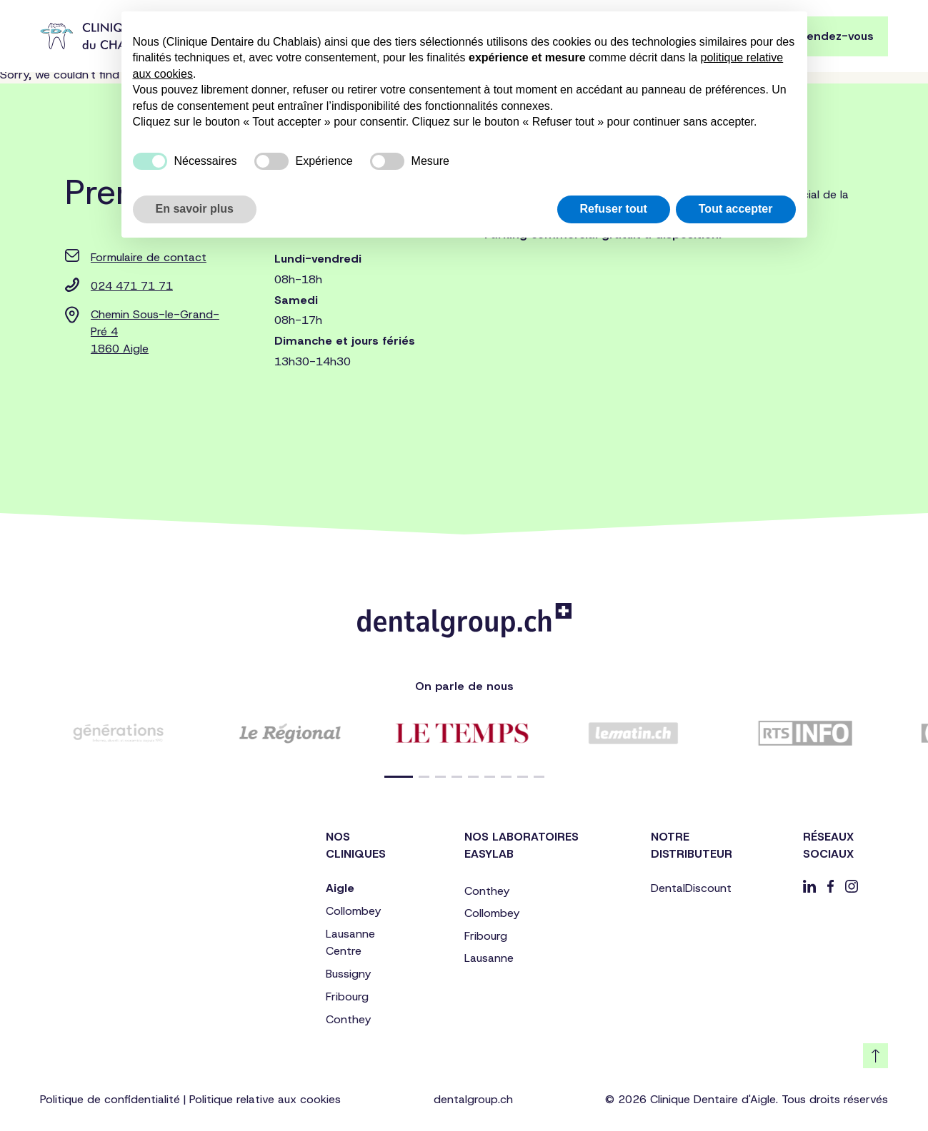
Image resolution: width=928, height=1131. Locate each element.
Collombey (353, 910)
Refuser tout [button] (613, 209)
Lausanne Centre (350, 942)
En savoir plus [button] (195, 209)
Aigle (340, 888)
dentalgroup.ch (473, 1099)
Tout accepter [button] (736, 209)
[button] (398, 777)
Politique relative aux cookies (265, 1099)
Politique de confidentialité (110, 1099)
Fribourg (347, 996)
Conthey (348, 1019)
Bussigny (348, 973)
